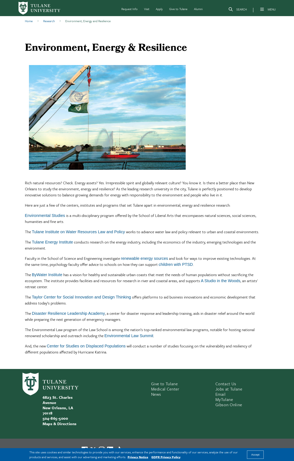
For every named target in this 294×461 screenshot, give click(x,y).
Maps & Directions (60, 423)
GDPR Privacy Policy (165, 457)
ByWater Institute (47, 274)
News (156, 394)
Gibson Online (228, 405)
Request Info (129, 9)
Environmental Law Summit (128, 336)
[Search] (237, 10)
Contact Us (226, 384)
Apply (159, 9)
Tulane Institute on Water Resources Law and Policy (78, 232)
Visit (146, 9)
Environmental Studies (45, 215)
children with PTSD (176, 264)
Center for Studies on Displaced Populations (86, 346)
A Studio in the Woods (220, 281)
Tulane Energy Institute (52, 242)
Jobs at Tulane (228, 389)
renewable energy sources (144, 258)
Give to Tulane (178, 9)
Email (220, 394)
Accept (255, 454)
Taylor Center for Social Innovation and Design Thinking (81, 297)
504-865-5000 (55, 418)
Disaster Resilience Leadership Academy (68, 313)
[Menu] (262, 9)
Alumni (198, 9)
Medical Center (165, 389)
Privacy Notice (138, 457)
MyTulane (224, 399)
